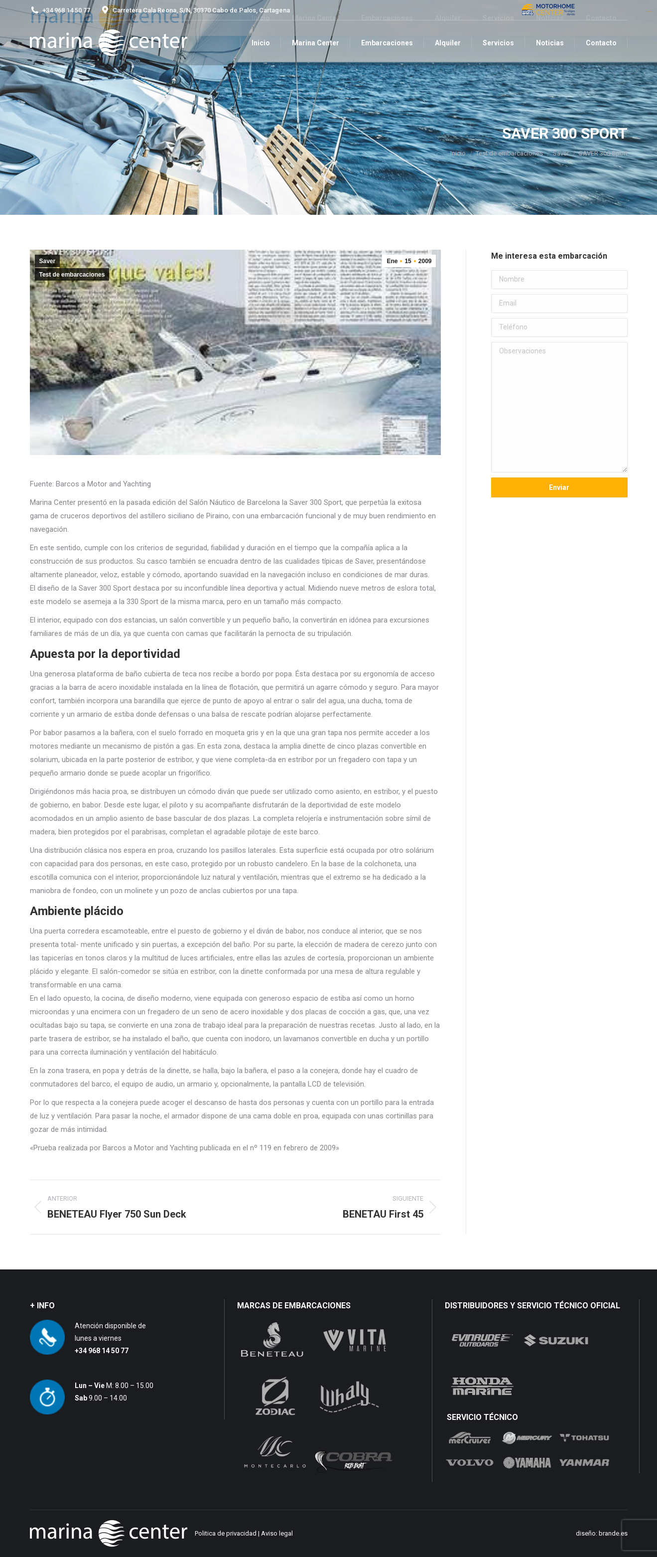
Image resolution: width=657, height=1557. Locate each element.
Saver (47, 261)
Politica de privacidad (226, 1533)
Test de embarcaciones (72, 274)
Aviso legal (277, 1533)
